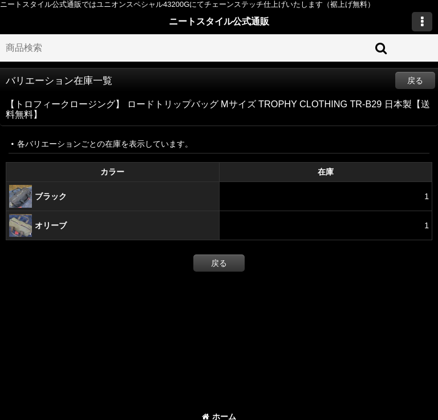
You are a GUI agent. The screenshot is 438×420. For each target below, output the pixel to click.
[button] (422, 21)
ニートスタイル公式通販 (219, 21)
